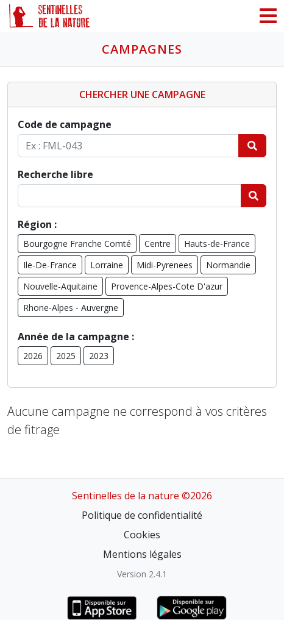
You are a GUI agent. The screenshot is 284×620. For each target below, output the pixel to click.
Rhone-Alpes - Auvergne (70, 307)
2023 (98, 356)
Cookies (142, 534)
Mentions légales (142, 554)
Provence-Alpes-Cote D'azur (166, 286)
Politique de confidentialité (142, 515)
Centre (157, 243)
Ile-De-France (50, 265)
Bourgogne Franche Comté (77, 243)
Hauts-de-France (217, 243)
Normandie (228, 265)
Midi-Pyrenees (165, 265)
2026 (33, 356)
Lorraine (106, 265)
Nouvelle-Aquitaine (60, 286)
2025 (66, 356)
